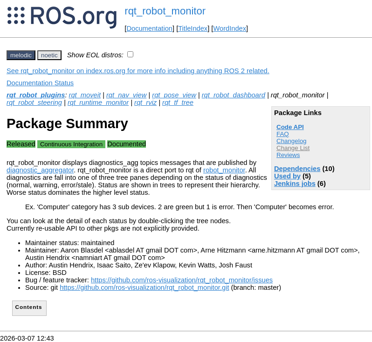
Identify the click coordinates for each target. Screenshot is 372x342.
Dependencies (297, 168)
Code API (290, 126)
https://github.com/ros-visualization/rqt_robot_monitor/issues (182, 280)
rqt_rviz (145, 102)
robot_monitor (224, 170)
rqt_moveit (85, 95)
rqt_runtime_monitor (98, 102)
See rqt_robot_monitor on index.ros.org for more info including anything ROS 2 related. (138, 71)
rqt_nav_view (126, 95)
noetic (49, 55)
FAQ (282, 133)
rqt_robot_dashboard (233, 95)
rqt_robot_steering (34, 102)
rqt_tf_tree (177, 102)
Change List (293, 147)
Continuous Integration (71, 144)
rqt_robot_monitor (165, 11)
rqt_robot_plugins (36, 95)
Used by (287, 176)
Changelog (291, 140)
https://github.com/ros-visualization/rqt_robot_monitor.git (144, 287)
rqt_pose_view (174, 95)
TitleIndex (192, 28)
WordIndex (229, 28)
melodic (21, 55)
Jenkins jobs (295, 183)
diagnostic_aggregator (40, 170)
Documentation (149, 28)
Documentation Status (40, 83)
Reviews (288, 154)
